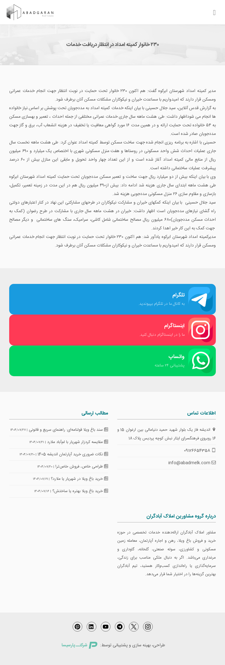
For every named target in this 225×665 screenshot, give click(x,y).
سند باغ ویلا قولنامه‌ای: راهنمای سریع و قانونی (68, 429)
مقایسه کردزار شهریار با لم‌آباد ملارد (77, 442)
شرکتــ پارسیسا (79, 645)
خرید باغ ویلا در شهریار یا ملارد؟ (79, 479)
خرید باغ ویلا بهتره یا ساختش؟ (80, 491)
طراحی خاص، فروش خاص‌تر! (81, 466)
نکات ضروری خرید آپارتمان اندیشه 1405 (73, 454)
